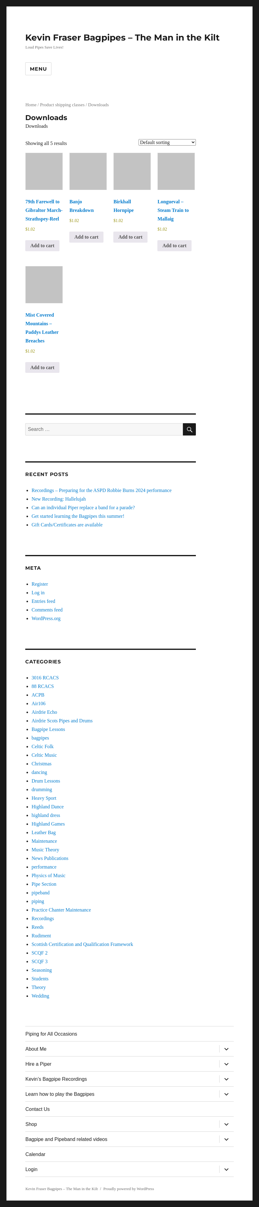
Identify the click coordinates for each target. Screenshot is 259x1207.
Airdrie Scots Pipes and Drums (61, 720)
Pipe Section (43, 884)
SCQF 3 (39, 961)
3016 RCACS (45, 677)
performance (43, 866)
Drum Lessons (45, 780)
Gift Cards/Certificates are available (67, 524)
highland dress (45, 815)
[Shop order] (167, 142)
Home (30, 104)
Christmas (41, 763)
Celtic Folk (42, 746)
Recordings (42, 918)
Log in (37, 592)
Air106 (38, 703)
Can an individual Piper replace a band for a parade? (83, 507)
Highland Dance (47, 806)
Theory (38, 987)
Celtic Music (44, 755)
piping (37, 901)
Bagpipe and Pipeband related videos (66, 1139)
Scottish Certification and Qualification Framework (82, 944)
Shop (31, 1124)
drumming (41, 789)
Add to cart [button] (42, 245)
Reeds (37, 927)
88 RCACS (42, 686)
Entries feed (43, 601)
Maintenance (44, 841)
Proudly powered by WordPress (128, 1188)
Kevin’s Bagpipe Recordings (56, 1079)
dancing (39, 772)
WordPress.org (45, 618)
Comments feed (47, 609)
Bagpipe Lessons (48, 729)
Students (39, 978)
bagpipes (40, 737)
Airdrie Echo (44, 712)
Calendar (35, 1154)
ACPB (37, 694)
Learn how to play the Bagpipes (59, 1094)
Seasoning (41, 970)
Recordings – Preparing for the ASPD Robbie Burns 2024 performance (101, 490)
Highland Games (48, 823)
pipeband (40, 892)
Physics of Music (48, 875)
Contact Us (37, 1109)
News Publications (49, 858)
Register (39, 584)
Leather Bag (43, 832)
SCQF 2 (39, 952)
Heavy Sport (43, 798)
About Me (35, 1049)
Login (31, 1169)
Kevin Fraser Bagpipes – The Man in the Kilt (122, 37)
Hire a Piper (38, 1064)
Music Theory (45, 849)
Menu (38, 69)
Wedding (40, 995)
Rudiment (41, 935)
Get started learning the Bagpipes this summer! (77, 516)
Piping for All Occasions (51, 1034)
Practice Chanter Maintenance (61, 909)
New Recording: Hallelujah (58, 499)
